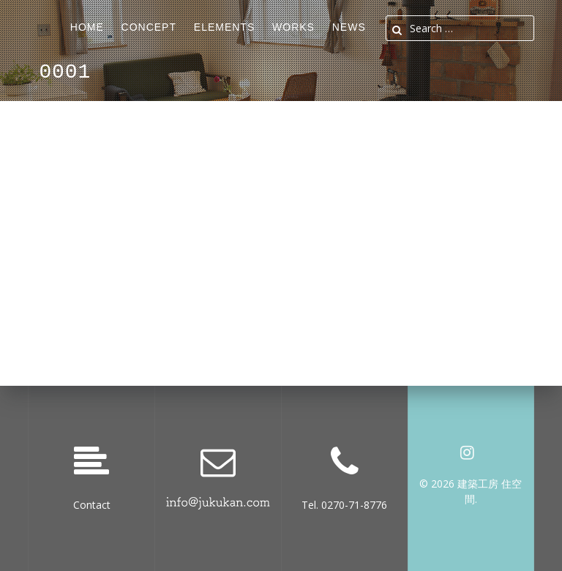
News (349, 27)
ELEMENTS (224, 27)
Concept (148, 27)
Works (293, 27)
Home (87, 27)
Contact (91, 505)
